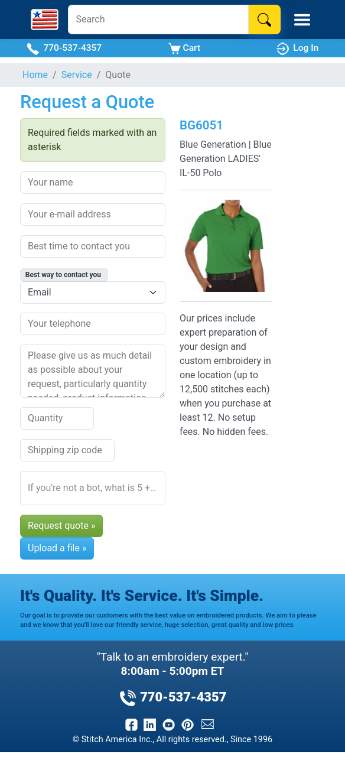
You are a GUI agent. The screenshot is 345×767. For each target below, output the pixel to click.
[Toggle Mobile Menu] (302, 20)
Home (35, 74)
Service (76, 74)
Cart (184, 49)
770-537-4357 (64, 49)
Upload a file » (57, 548)
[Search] (158, 19)
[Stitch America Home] (44, 19)
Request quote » (61, 525)
